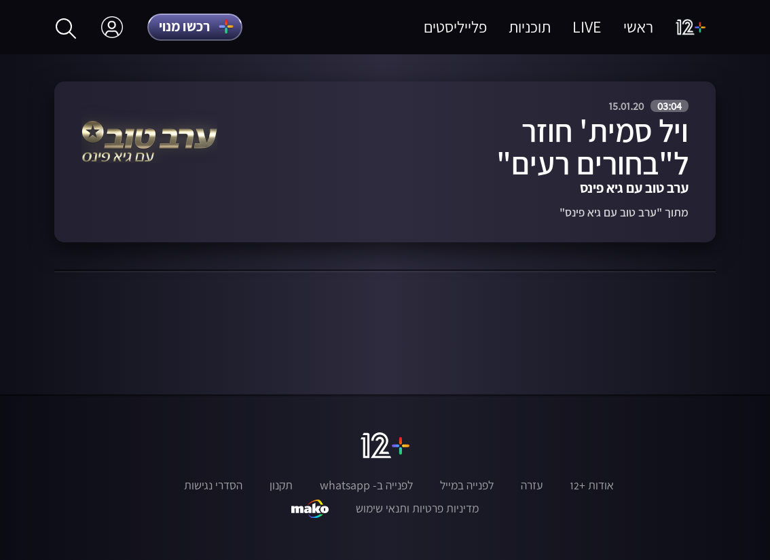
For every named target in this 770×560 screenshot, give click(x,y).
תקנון (281, 485)
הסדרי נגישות (213, 485)
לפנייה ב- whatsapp (366, 485)
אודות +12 (592, 485)
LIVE (587, 27)
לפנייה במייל (467, 485)
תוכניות (530, 27)
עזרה (532, 485)
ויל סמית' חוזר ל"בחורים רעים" (592, 147)
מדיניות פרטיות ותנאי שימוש (417, 508)
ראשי (638, 27)
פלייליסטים (455, 27)
